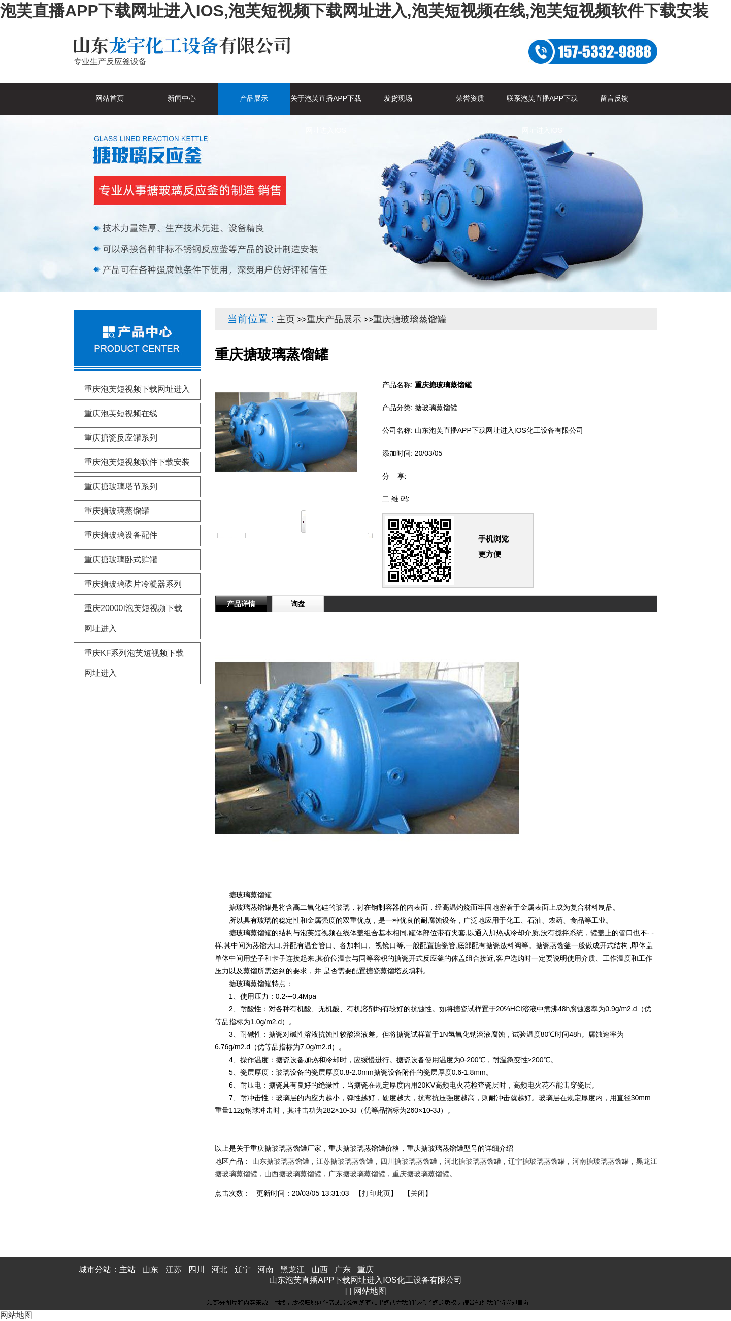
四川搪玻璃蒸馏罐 (408, 1161)
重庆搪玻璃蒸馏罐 (409, 319)
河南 (265, 1269)
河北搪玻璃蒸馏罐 (472, 1161)
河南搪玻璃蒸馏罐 (600, 1161)
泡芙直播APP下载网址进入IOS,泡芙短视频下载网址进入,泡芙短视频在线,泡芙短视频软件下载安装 (354, 11)
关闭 (418, 1193)
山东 (150, 1269)
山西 (320, 1269)
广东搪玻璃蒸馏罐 (356, 1174)
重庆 (365, 1269)
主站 (127, 1269)
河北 (219, 1269)
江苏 (173, 1269)
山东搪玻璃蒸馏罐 (280, 1161)
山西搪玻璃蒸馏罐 (292, 1174)
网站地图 (370, 1290)
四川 (196, 1269)
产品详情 (241, 604)
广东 (343, 1269)
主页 (286, 319)
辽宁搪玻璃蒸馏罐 (536, 1161)
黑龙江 (292, 1269)
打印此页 (376, 1193)
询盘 (298, 604)
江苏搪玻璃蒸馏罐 (344, 1161)
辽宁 (243, 1269)
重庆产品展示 (334, 319)
